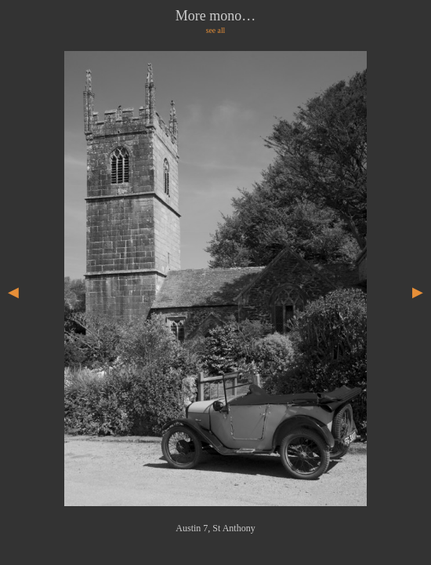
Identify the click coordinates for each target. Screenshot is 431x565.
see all (216, 30)
